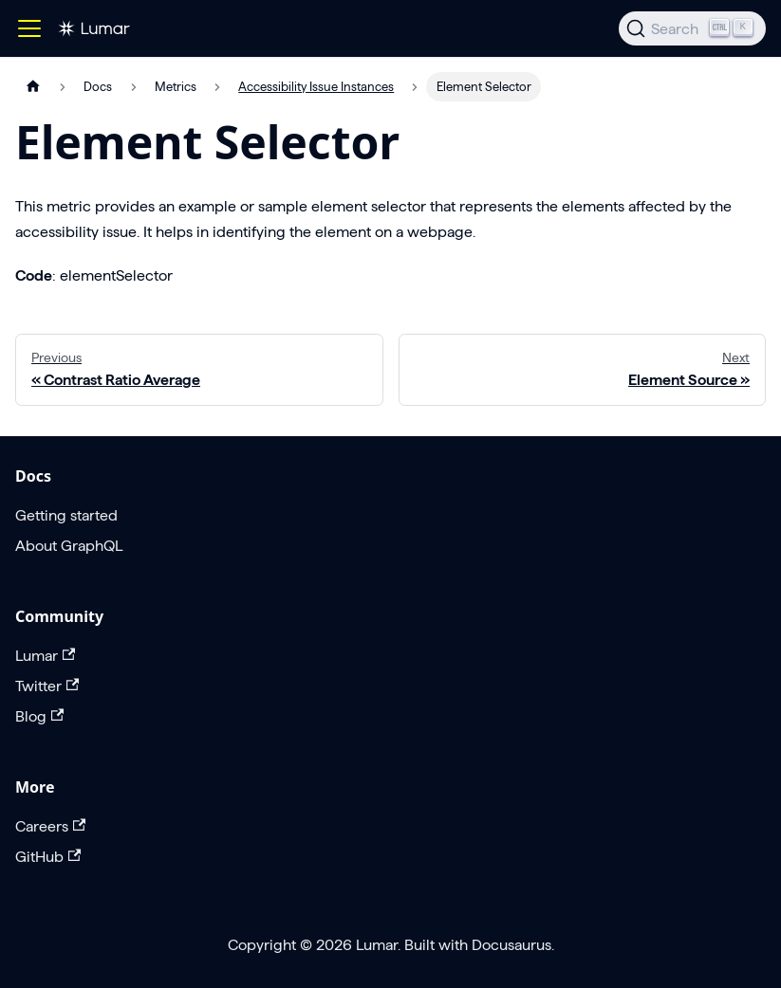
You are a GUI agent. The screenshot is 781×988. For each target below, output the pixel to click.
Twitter (47, 686)
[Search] (692, 28)
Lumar (45, 656)
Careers (50, 826)
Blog (39, 716)
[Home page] (33, 86)
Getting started (66, 515)
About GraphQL (68, 546)
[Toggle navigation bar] (29, 28)
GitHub (48, 857)
